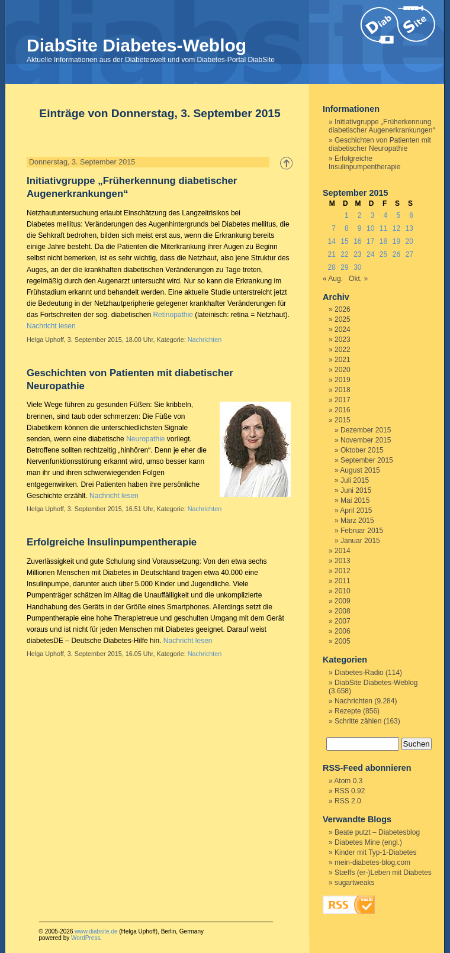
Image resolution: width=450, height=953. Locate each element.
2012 (343, 571)
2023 (343, 339)
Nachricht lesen (51, 326)
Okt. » (358, 278)
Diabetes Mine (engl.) (368, 842)
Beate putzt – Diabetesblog (377, 832)
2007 (343, 621)
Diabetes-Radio (359, 672)
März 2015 (357, 520)
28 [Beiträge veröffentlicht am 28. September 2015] (331, 267)
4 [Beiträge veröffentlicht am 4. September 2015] (386, 215)
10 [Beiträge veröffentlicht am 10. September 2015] (370, 228)
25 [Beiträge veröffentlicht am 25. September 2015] (383, 254)
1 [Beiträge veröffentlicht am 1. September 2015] (347, 215)
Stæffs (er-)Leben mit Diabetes (383, 872)
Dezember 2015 (365, 430)
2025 (343, 319)
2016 (343, 410)
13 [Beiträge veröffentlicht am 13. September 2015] (409, 228)
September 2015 (366, 460)
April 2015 (356, 510)
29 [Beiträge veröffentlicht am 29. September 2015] (344, 267)
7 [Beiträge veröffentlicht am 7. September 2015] (334, 228)
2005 (343, 641)
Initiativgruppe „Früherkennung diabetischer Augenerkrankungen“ (382, 126)
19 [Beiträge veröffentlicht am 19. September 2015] (396, 241)
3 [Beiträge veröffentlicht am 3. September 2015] (373, 215)
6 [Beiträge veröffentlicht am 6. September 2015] (411, 215)
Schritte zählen (358, 721)
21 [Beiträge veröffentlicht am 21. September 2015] (331, 254)
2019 (343, 380)
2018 (343, 390)
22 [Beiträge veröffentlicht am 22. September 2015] (344, 254)
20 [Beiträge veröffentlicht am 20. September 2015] (409, 241)
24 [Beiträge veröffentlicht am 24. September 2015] (370, 254)
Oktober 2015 (362, 450)
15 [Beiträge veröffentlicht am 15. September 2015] (344, 241)
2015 (343, 420)
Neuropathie (145, 439)
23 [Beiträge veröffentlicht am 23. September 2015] (357, 254)
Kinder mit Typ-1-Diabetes (376, 852)
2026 (343, 309)
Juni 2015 (355, 490)
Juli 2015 (354, 480)
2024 (343, 329)
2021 (343, 360)
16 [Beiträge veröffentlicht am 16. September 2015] (357, 241)
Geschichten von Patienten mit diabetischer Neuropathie (380, 144)
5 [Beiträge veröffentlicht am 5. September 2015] (398, 215)
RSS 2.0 (348, 801)
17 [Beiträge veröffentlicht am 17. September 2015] (370, 241)
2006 (343, 631)
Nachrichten (205, 339)
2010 (343, 591)
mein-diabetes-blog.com (372, 862)
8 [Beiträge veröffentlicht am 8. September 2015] (347, 228)
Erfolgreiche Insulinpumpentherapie (112, 542)
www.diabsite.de (96, 931)
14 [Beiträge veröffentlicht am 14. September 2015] (331, 241)
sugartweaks (354, 882)
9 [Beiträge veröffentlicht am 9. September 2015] (360, 228)
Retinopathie (172, 315)
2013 (343, 561)
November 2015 (365, 440)
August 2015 (360, 470)
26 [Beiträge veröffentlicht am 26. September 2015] (396, 254)
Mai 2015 (354, 500)
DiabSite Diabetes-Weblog (136, 45)
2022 (343, 349)
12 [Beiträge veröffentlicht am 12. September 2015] (396, 228)
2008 (343, 611)
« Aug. (333, 278)
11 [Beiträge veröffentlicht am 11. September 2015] (383, 228)
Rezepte (348, 711)
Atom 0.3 (348, 781)
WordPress (85, 938)
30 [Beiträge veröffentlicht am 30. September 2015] (357, 267)
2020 (343, 370)
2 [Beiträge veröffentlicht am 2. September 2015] (360, 215)
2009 (343, 601)
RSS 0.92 (350, 791)
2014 (343, 551)
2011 (343, 581)
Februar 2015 (361, 530)
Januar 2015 (360, 541)
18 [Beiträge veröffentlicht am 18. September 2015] (383, 241)
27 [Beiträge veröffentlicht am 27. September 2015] (409, 254)
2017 (343, 400)
